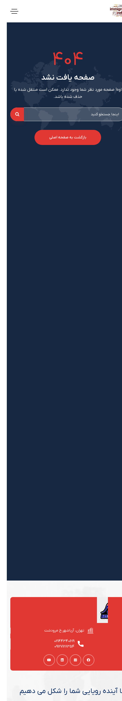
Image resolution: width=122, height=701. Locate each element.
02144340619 (59, 641)
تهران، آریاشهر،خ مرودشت (59, 630)
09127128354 (59, 646)
